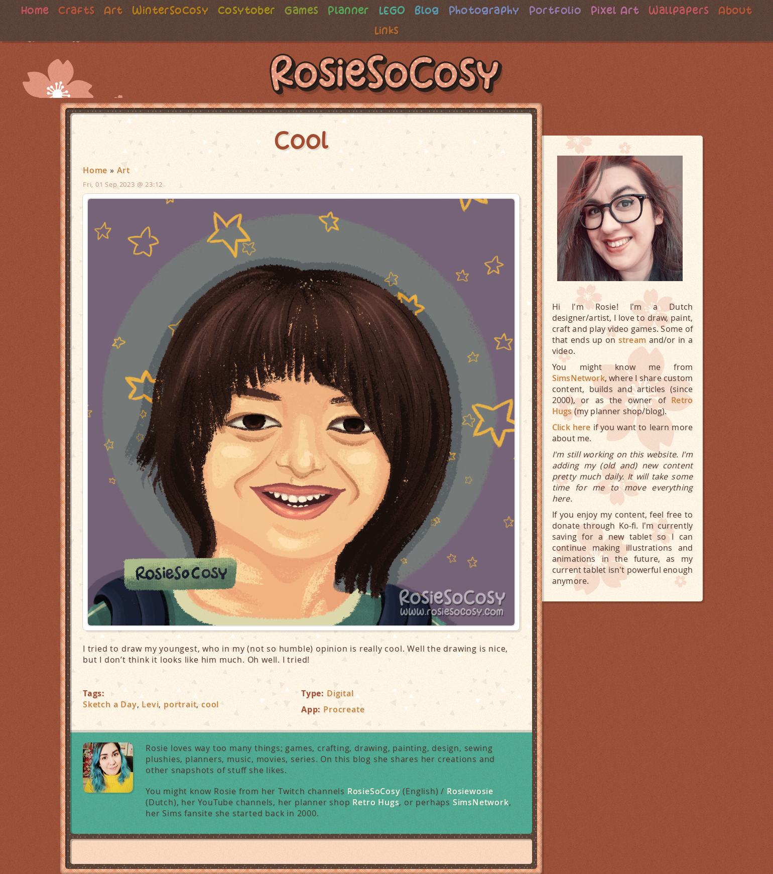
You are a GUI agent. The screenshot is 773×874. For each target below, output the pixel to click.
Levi (150, 704)
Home (47, 10)
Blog (449, 10)
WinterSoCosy (186, 10)
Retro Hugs (375, 802)
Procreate (343, 709)
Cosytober (264, 10)
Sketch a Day (110, 704)
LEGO (413, 10)
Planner (369, 10)
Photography (508, 10)
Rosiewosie (470, 791)
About (369, 30)
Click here (571, 427)
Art (128, 10)
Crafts (90, 10)
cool (210, 704)
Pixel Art (643, 10)
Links (408, 30)
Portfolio (581, 10)
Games (321, 10)
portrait (180, 704)
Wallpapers (709, 10)
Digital (340, 693)
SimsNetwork (481, 802)
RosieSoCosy (386, 76)
